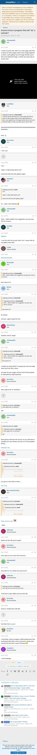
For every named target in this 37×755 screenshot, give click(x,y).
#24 (35, 636)
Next (19, 662)
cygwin (13, 624)
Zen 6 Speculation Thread (15, 722)
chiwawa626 (6, 35)
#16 (35, 459)
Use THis (4, 485)
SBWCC (4, 236)
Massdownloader (6, 258)
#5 (35, 186)
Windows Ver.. (5, 447)
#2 (35, 111)
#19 (35, 552)
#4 (35, 162)
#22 (35, 605)
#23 (35, 620)
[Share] (32, 47)
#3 (35, 147)
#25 (35, 655)
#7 (35, 233)
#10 (35, 294)
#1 (35, 47)
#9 (35, 269)
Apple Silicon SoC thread (16, 715)
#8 (35, 254)
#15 (35, 422)
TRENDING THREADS (9, 683)
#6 (35, 216)
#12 (35, 347)
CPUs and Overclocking (11, 693)
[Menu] (2, 2)
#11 (35, 332)
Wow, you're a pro (7, 521)
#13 (35, 386)
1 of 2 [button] (13, 662)
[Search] (35, 2)
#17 (35, 497)
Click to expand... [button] (19, 476)
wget (6, 150)
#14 (35, 401)
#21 (35, 582)
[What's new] (31, 2)
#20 (35, 567)
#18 (35, 537)
